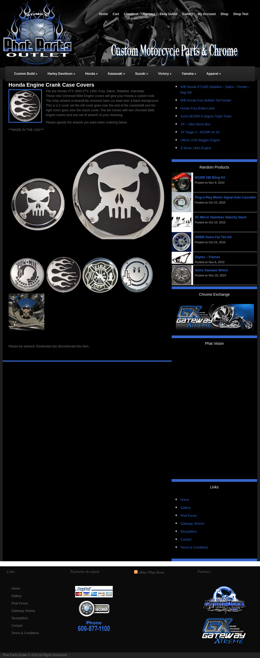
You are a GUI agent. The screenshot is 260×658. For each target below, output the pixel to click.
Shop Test (240, 14)
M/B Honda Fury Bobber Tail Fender (205, 100)
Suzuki (141, 74)
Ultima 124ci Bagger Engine (200, 140)
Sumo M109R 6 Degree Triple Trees (205, 116)
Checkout (131, 14)
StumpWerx (188, 531)
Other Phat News (151, 573)
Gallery (187, 14)
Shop (224, 14)
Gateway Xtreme (192, 523)
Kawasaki (116, 74)
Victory (164, 74)
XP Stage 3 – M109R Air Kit (199, 132)
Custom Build (25, 74)
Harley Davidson (61, 74)
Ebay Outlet (168, 14)
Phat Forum (188, 516)
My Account (207, 14)
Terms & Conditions (194, 547)
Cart (116, 14)
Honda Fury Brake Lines (197, 108)
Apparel (213, 74)
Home (103, 14)
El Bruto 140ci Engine (195, 148)
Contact (149, 14)
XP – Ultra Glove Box (195, 124)
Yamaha (188, 74)
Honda (91, 74)
